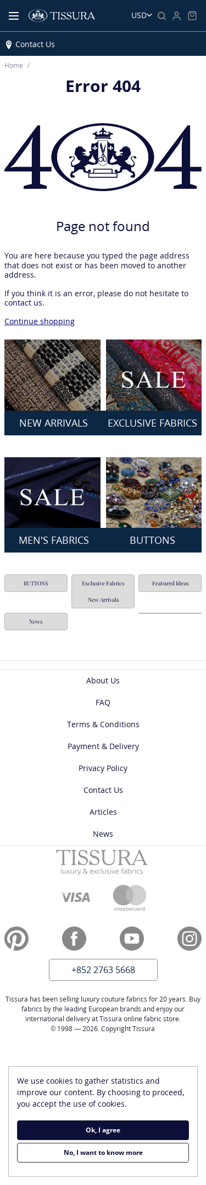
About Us (103, 680)
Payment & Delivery (103, 746)
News (35, 621)
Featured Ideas (170, 583)
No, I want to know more (103, 1152)
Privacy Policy (103, 768)
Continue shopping (39, 321)
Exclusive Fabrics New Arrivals (103, 591)
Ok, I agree (103, 1130)
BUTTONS (36, 583)
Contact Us (35, 44)
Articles (103, 812)
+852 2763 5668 (103, 970)
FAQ (103, 702)
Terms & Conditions (103, 724)
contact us (23, 302)
